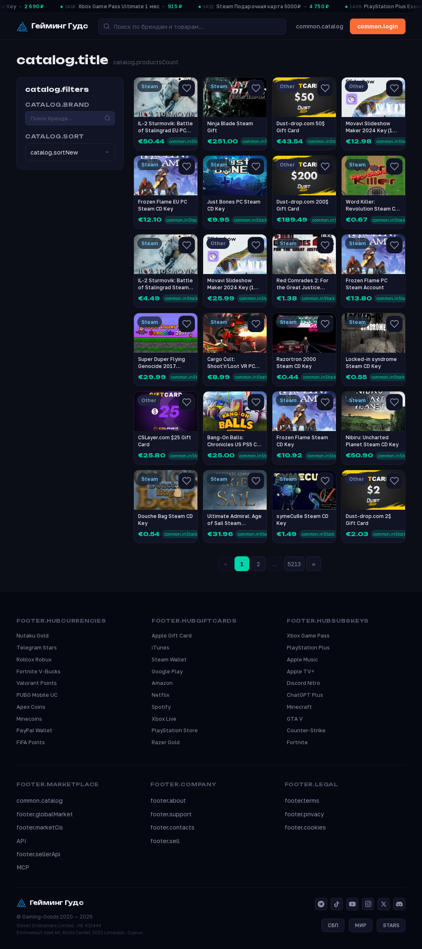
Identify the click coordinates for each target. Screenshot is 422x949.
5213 (294, 563)
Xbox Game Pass (308, 635)
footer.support (171, 814)
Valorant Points (36, 683)
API (21, 840)
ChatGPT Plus (305, 694)
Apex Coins (30, 706)
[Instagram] (368, 904)
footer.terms (302, 800)
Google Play (167, 671)
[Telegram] (321, 904)
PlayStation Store (175, 730)
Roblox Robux (34, 659)
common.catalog (319, 26)
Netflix (160, 694)
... (274, 563)
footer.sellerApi (38, 854)
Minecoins (29, 718)
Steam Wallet (169, 659)
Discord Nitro (303, 683)
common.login (377, 26)
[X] (383, 904)
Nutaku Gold (32, 635)
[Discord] (399, 904)
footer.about (168, 800)
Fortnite (297, 742)
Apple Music (302, 659)
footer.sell (165, 840)
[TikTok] (337, 904)
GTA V (295, 718)
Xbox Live (164, 718)
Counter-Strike (306, 730)
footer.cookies (305, 827)
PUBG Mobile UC (37, 694)
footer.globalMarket (44, 814)
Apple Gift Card (172, 635)
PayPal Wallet (34, 730)
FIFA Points (30, 742)
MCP (22, 867)
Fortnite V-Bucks (38, 671)
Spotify (161, 706)
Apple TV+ (300, 671)
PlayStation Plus (308, 647)
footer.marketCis (39, 827)
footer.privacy (304, 814)
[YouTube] (352, 904)
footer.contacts (172, 827)
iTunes (160, 647)
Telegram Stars (36, 647)
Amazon (162, 683)
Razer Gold (166, 742)
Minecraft (299, 706)
